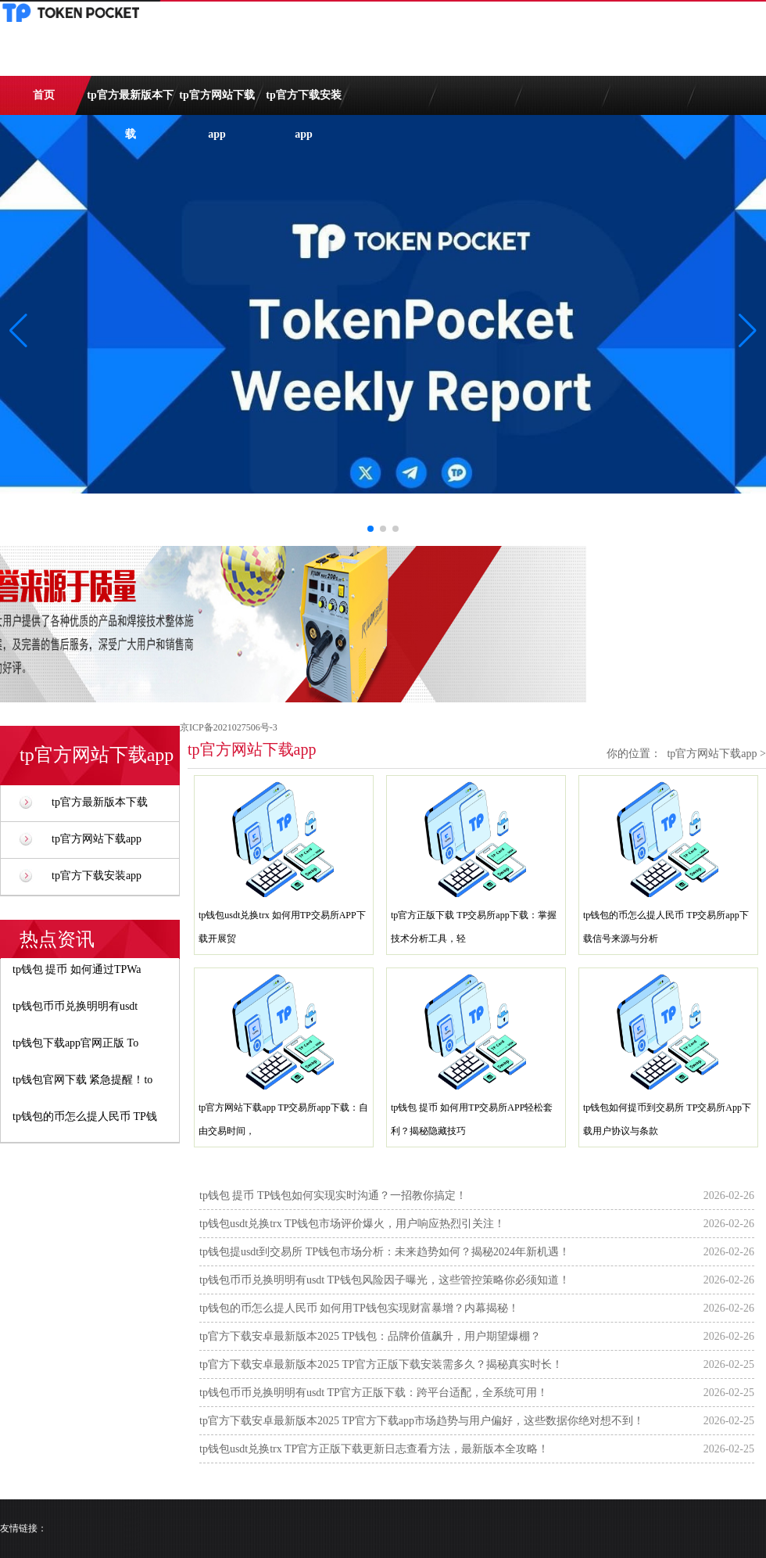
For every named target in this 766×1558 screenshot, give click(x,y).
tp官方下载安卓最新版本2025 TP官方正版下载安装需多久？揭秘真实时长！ (381, 1364)
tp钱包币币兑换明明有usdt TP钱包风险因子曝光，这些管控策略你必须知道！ (384, 1280)
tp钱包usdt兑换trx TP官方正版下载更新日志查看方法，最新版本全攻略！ (374, 1449)
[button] (747, 331)
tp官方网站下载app (216, 102)
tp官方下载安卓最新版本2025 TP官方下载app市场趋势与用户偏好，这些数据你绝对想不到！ (421, 1421)
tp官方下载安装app (303, 102)
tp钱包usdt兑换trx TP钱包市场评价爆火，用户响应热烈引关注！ (352, 1224)
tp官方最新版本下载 (130, 102)
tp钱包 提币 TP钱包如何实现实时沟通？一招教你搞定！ (333, 1195)
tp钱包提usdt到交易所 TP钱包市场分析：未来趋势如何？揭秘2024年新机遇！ (384, 1252)
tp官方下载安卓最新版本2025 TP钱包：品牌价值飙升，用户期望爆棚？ (370, 1336)
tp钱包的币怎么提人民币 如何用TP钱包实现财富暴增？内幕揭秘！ (359, 1308)
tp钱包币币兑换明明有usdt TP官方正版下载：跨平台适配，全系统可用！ (373, 1392)
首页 (44, 95)
